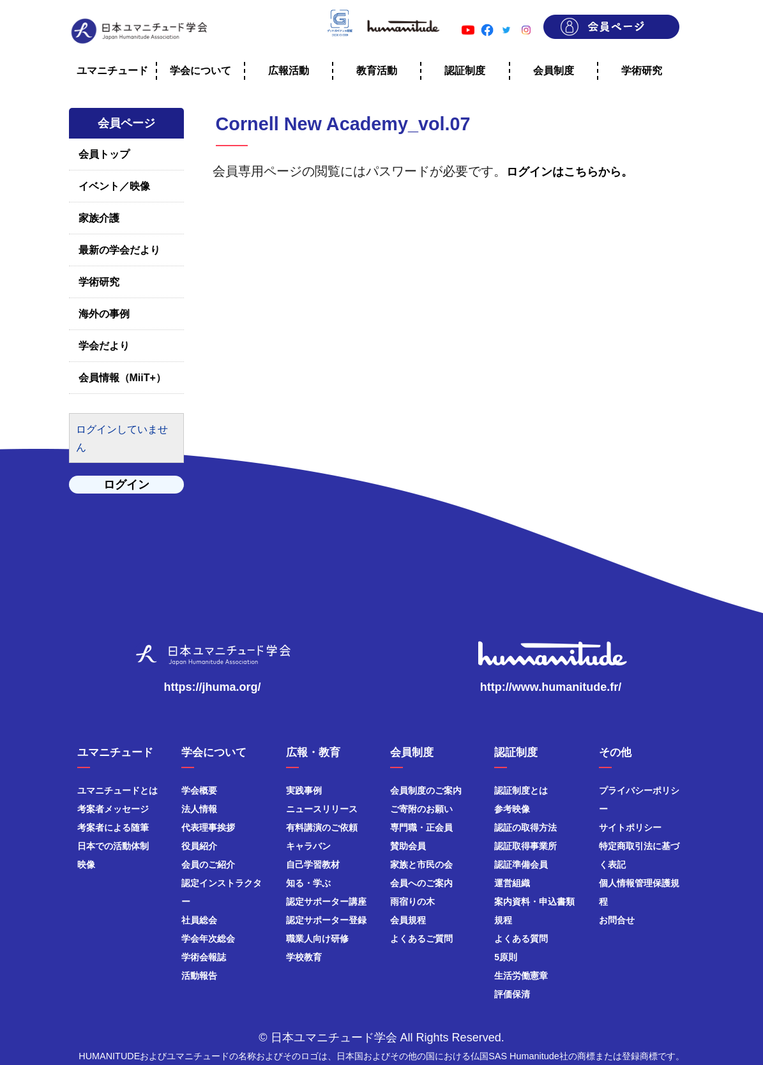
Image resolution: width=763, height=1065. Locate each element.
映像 (86, 864)
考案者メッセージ (113, 809)
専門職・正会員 (421, 827)
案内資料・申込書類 (534, 901)
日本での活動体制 (113, 846)
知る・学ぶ (308, 883)
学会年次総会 (208, 938)
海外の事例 (104, 313)
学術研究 (99, 281)
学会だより (104, 345)
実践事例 (304, 790)
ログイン (126, 484)
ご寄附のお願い (421, 809)
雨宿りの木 (412, 901)
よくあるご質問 (421, 938)
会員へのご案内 (421, 883)
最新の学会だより (119, 250)
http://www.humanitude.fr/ (550, 687)
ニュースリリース (322, 809)
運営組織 (512, 883)
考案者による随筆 (113, 827)
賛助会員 (408, 846)
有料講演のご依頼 (322, 827)
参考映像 (512, 809)
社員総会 (199, 920)
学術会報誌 (203, 957)
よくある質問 (521, 938)
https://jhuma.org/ (212, 687)
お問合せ (617, 920)
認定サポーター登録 (326, 920)
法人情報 (199, 809)
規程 (503, 920)
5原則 (505, 957)
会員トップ (104, 154)
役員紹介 (199, 846)
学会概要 (199, 790)
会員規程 (408, 920)
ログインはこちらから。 (569, 171)
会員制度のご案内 (426, 790)
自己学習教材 (313, 864)
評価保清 (512, 994)
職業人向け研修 (317, 938)
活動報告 (199, 976)
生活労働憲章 (521, 976)
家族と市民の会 (421, 864)
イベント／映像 (114, 186)
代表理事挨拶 (208, 827)
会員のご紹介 (208, 864)
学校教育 (304, 957)
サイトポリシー (630, 827)
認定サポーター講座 (326, 901)
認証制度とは (521, 790)
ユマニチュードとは (117, 790)
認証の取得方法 (525, 827)
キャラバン (308, 846)
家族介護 (99, 218)
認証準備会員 (521, 864)
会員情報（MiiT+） (122, 377)
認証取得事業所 (525, 846)
